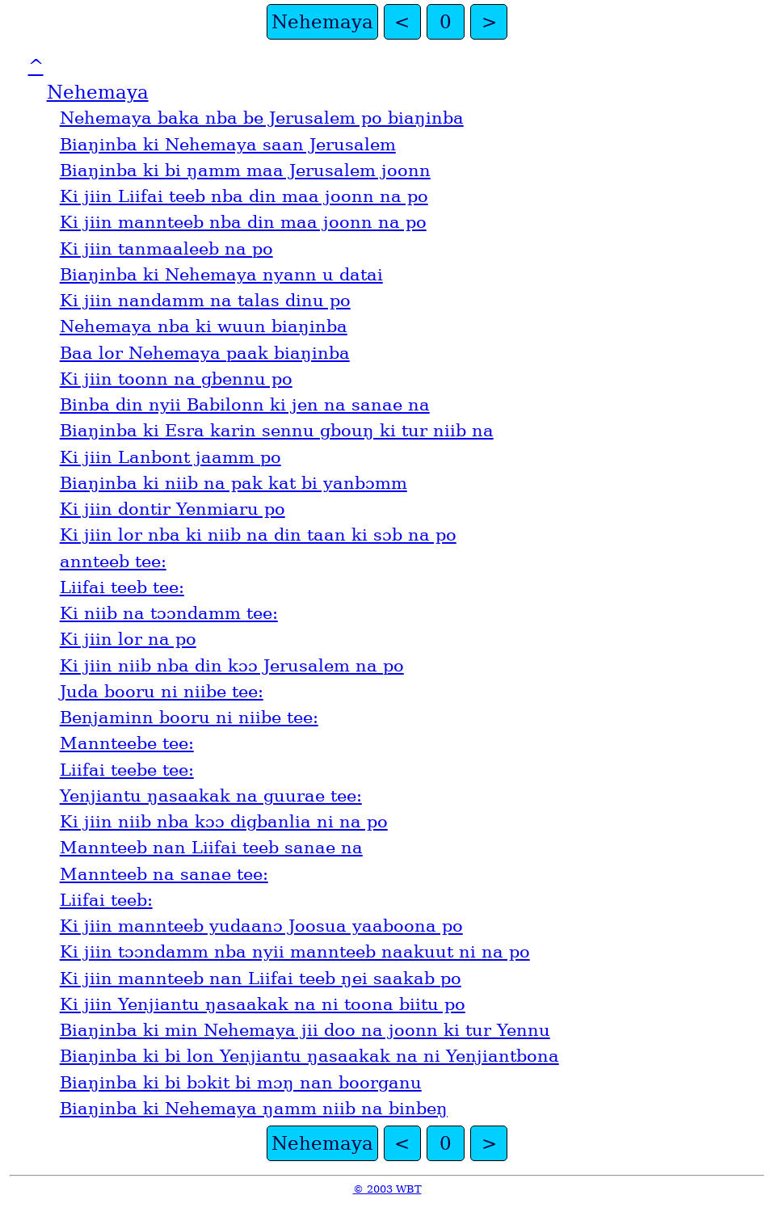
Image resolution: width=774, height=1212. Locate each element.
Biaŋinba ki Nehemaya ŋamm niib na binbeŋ (254, 1108)
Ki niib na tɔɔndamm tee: (169, 613)
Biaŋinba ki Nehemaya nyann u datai (221, 274)
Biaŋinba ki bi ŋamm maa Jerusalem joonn (245, 170)
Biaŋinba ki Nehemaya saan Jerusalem (228, 144)
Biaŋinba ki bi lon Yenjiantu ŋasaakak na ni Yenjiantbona (309, 1056)
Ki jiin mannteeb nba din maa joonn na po (243, 222)
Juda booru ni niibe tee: (161, 691)
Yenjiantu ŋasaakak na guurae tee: (211, 796)
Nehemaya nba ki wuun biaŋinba (203, 326)
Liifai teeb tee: (122, 587)
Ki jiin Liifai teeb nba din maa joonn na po (244, 196)
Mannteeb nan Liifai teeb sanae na (211, 847)
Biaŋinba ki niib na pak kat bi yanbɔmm (233, 483)
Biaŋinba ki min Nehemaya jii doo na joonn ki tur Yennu (305, 1030)
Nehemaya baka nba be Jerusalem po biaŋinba (262, 118)
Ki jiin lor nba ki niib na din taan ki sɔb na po (258, 535)
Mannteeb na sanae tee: (164, 874)
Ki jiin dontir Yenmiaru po (172, 509)
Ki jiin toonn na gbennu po (176, 379)
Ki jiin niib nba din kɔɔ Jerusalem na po (232, 665)
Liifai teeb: (106, 900)
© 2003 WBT (387, 1189)
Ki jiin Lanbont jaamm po (170, 457)
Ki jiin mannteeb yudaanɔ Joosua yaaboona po (261, 926)
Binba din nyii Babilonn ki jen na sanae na (245, 405)
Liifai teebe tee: (127, 770)
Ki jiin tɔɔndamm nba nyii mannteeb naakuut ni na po (295, 952)
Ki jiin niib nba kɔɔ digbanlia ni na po (224, 821)
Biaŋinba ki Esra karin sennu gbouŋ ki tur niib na (277, 430)
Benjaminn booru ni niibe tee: (189, 717)
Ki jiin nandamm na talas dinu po (205, 300)
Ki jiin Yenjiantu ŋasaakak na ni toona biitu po (262, 1004)
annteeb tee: (113, 561)
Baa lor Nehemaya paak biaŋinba (205, 353)
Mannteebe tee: (127, 743)
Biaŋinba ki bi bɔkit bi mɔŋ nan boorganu (241, 1082)
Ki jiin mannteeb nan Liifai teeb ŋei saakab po (260, 978)
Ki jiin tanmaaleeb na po (166, 249)
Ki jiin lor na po (128, 639)
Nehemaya (322, 21)
